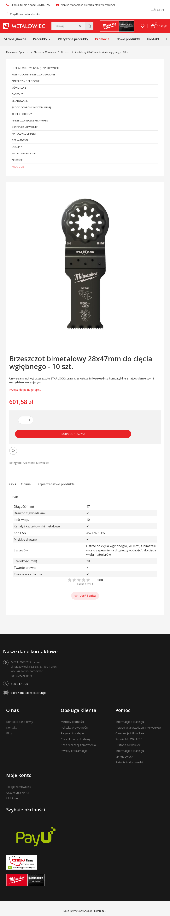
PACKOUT (17, 94)
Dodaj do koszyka (73, 434)
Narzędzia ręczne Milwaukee (30, 120)
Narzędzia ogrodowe (25, 81)
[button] (89, 26)
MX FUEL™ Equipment (24, 133)
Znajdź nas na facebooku (25, 14)
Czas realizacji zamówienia (78, 745)
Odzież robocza (22, 114)
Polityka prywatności (74, 727)
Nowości (17, 160)
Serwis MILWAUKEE (128, 739)
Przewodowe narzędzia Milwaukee (33, 74)
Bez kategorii (20, 140)
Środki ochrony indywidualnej (31, 107)
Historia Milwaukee (128, 745)
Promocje (18, 166)
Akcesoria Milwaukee (45, 52)
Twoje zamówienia (18, 787)
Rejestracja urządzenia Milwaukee (138, 727)
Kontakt (11, 727)
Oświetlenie (19, 87)
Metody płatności (72, 722)
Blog (9, 733)
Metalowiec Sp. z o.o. (17, 52)
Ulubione (12, 798)
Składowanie (20, 101)
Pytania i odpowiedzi (129, 762)
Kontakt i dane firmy (19, 722)
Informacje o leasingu (129, 722)
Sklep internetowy (83, 911)
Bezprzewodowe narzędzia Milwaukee (36, 68)
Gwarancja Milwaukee (129, 733)
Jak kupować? (124, 756)
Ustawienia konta (17, 792)
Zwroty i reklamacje (74, 751)
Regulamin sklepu (72, 733)
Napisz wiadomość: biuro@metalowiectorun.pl (88, 5)
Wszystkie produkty (24, 153)
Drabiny (17, 147)
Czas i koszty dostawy (76, 739)
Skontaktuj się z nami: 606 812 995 (30, 5)
